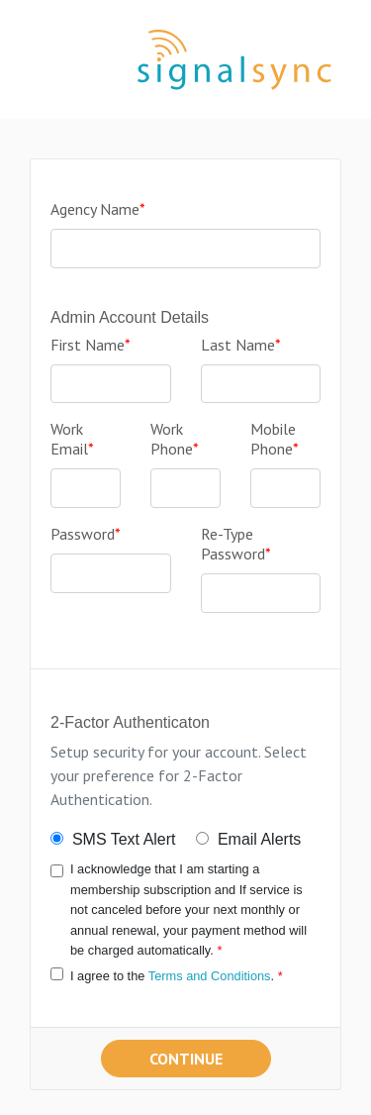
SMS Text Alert (113, 839)
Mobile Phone (273, 438)
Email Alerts (248, 839)
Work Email (69, 438)
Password (82, 534)
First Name (87, 345)
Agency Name (94, 209)
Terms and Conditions (209, 975)
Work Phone (171, 438)
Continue (186, 1058)
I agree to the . (174, 975)
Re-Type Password (233, 543)
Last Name (238, 345)
